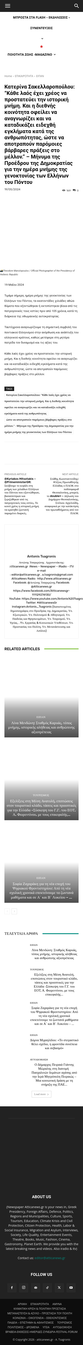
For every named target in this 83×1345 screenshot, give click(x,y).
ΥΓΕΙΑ (46, 1327)
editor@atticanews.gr (50, 1258)
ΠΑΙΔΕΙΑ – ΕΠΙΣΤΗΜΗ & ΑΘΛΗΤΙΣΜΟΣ (31, 1322)
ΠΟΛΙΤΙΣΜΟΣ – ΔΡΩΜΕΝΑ (23, 1327)
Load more (41, 1094)
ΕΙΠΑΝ (40, 76)
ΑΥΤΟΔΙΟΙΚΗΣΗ (39, 1059)
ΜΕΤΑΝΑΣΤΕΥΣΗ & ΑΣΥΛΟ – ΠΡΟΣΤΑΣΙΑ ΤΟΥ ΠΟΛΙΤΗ (39, 1313)
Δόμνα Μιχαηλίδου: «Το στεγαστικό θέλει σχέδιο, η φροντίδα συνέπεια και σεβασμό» (54, 1044)
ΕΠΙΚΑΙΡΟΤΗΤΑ (24, 76)
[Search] (77, 6)
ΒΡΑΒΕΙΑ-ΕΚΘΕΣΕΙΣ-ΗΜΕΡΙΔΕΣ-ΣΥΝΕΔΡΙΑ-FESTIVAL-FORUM (41, 1332)
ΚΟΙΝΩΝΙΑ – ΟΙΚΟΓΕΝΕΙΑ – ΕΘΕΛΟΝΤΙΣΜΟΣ (40, 1318)
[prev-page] (7, 911)
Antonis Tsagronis (41, 556)
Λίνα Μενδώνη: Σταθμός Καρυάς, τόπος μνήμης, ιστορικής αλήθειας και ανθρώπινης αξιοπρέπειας (41, 727)
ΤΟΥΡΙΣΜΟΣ (41, 795)
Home (8, 76)
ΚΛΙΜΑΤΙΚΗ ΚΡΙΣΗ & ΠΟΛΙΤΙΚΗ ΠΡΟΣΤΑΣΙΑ (40, 1309)
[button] (7, 6)
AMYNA (57, 1304)
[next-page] (14, 911)
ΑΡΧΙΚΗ (22, 1304)
